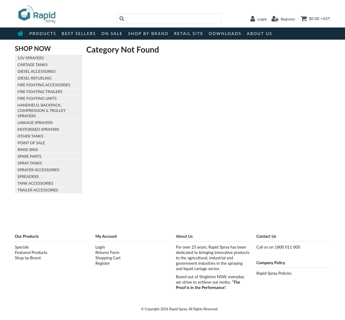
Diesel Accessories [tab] (37, 71)
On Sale (112, 33)
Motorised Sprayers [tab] (38, 129)
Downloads (225, 33)
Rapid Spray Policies (274, 273)
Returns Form (107, 252)
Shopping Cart (108, 257)
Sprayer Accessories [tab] (38, 169)
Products (42, 33)
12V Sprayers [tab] (31, 58)
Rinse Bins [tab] (28, 149)
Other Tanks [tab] (30, 136)
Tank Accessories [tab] (35, 183)
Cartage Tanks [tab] (33, 64)
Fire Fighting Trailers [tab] (40, 91)
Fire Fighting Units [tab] (37, 98)
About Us (259, 33)
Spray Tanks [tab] (30, 163)
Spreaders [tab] (28, 176)
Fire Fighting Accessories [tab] (44, 84)
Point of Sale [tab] (31, 142)
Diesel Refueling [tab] (34, 78)
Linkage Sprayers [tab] (35, 122)
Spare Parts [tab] (29, 156)
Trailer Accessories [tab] (38, 190)
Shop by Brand (148, 33)
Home (21, 33)
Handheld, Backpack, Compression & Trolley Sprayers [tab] (42, 110)
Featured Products (31, 252)
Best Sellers (79, 33)
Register (288, 19)
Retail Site (188, 33)
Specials (22, 247)
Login (262, 19)
